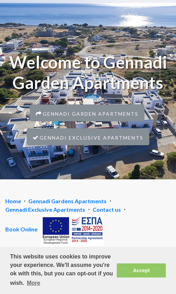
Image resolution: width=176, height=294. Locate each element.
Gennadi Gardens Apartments (67, 201)
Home (13, 201)
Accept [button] (141, 270)
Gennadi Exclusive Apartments (45, 209)
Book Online (21, 229)
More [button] (33, 283)
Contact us (107, 209)
